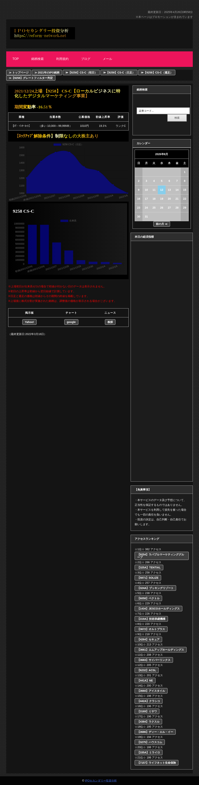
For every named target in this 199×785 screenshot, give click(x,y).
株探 (110, 322)
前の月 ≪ (162, 223)
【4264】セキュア (148, 639)
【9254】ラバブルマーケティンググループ (160, 556)
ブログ (85, 58)
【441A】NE (145, 680)
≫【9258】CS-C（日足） (119, 72)
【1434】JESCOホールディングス (158, 608)
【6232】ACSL (146, 670)
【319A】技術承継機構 (151, 618)
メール (107, 58)
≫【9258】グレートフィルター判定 (31, 77)
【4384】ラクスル (148, 721)
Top (15, 58)
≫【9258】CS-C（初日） (81, 72)
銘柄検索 (37, 58)
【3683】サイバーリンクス (153, 660)
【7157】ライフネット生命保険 (156, 762)
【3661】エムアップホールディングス (160, 649)
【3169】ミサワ (147, 711)
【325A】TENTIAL (149, 567)
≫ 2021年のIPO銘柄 (46, 72)
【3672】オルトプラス (151, 629)
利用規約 (62, 58)
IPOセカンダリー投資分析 (101, 780)
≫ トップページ (19, 72)
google (71, 322)
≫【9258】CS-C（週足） (157, 72)
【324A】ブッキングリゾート (155, 588)
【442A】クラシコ (148, 701)
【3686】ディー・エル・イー (155, 731)
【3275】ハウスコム (149, 742)
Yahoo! (29, 322)
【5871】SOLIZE (148, 577)
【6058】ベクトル (148, 598)
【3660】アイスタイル (151, 690)
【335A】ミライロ (148, 752)
